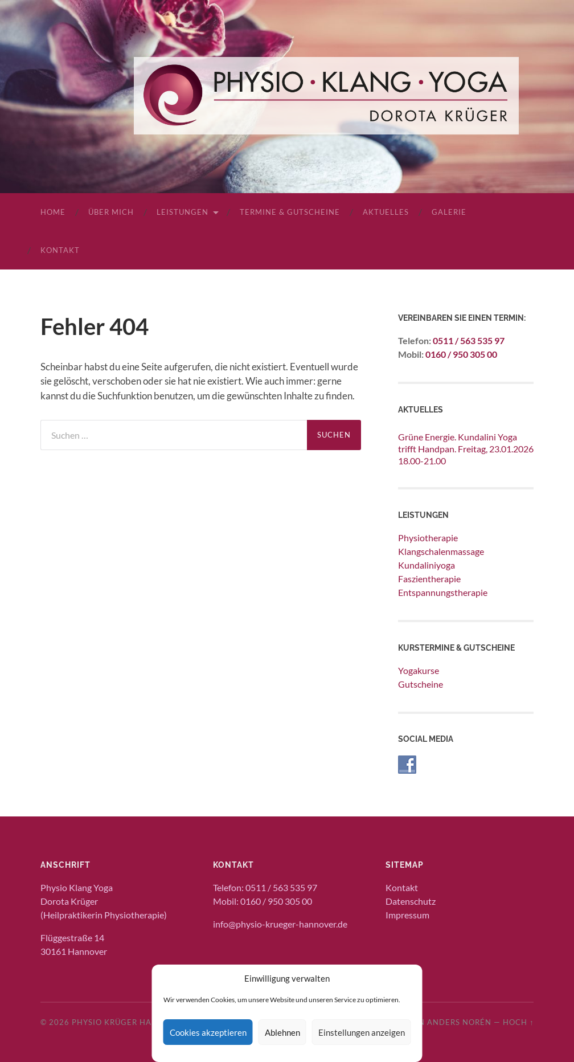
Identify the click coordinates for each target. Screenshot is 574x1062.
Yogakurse (418, 670)
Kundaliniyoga (426, 564)
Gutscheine (420, 684)
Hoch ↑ (518, 1022)
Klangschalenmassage (441, 551)
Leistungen (182, 212)
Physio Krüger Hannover (129, 1022)
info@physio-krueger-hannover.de (280, 923)
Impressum (407, 914)
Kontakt (60, 250)
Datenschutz (411, 901)
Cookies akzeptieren (208, 1032)
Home (52, 212)
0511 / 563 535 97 (469, 340)
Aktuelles (386, 212)
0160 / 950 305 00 (461, 354)
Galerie (449, 212)
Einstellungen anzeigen (361, 1032)
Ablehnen (282, 1032)
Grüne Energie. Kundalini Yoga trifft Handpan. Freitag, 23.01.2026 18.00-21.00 (466, 448)
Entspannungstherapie (442, 592)
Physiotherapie (428, 537)
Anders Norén (459, 1022)
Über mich (111, 212)
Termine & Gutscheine (290, 212)
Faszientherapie (429, 578)
